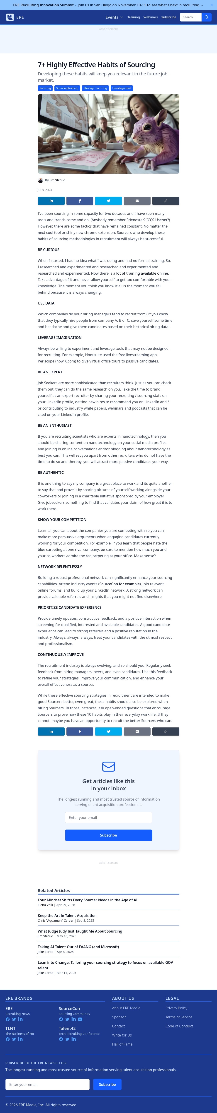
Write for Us (122, 1035)
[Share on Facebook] (79, 201)
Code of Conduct (179, 1026)
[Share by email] (137, 201)
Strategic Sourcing (95, 88)
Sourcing (45, 88)
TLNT (10, 1028)
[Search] (207, 17)
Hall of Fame (122, 1044)
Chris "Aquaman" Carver (56, 920)
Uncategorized (121, 88)
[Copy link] (165, 201)
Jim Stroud (57, 180)
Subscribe (108, 835)
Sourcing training (67, 88)
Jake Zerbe (46, 952)
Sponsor (119, 1017)
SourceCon (69, 1008)
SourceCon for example (119, 583)
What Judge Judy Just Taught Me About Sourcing (80, 931)
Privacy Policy (176, 1007)
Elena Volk (45, 905)
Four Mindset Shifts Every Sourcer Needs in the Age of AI (88, 899)
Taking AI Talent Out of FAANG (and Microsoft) (78, 946)
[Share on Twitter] (108, 201)
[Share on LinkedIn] (51, 201)
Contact (118, 1026)
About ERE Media (126, 1007)
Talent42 (67, 1028)
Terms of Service (179, 1017)
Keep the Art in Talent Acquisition (67, 915)
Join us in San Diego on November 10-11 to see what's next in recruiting (108, 4)
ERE (9, 1008)
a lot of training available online (140, 273)
